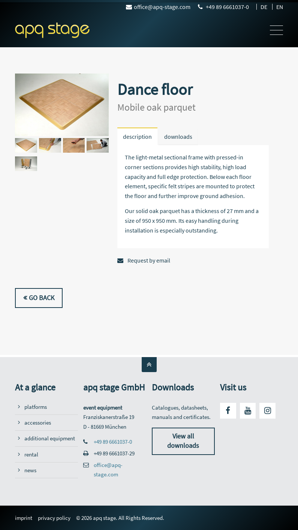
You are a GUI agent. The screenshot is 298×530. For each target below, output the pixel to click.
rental (31, 454)
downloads (178, 136)
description (137, 136)
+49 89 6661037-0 (227, 7)
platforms (35, 406)
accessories (37, 422)
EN (279, 7)
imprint (23, 517)
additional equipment (49, 438)
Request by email (143, 260)
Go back (41, 298)
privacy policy (54, 517)
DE (264, 7)
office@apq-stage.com (158, 7)
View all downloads (183, 441)
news (30, 470)
